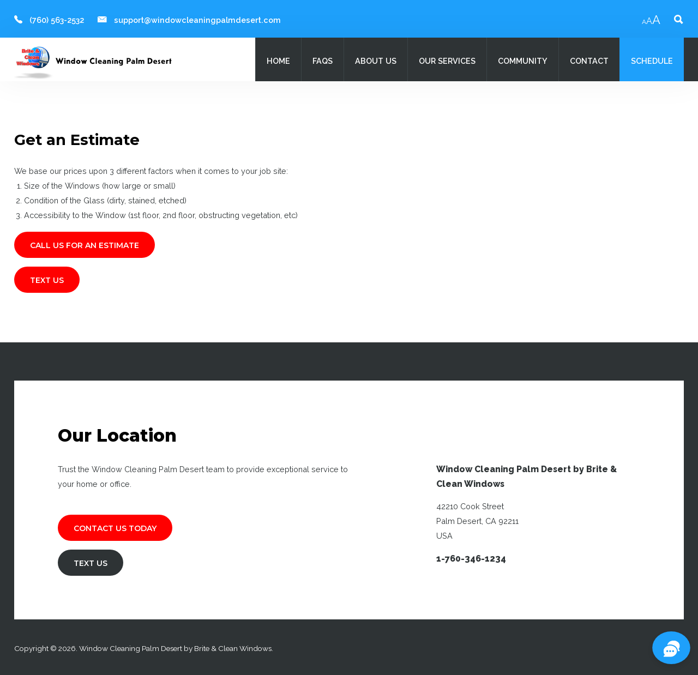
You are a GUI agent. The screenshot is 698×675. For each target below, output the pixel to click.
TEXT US (47, 280)
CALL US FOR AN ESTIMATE (84, 245)
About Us (375, 60)
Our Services (447, 60)
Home (278, 60)
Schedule (652, 60)
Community (522, 60)
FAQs (322, 60)
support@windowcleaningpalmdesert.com (197, 20)
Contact (589, 60)
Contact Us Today (115, 528)
